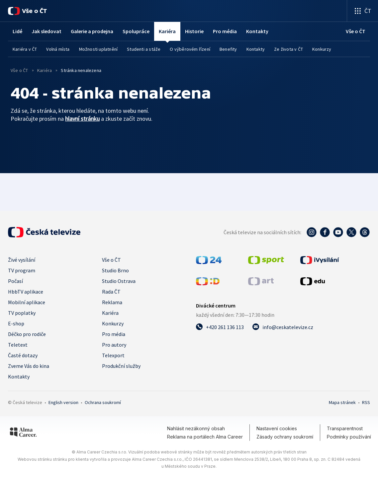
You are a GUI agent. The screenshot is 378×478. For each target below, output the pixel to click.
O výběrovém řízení (190, 49)
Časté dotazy (23, 355)
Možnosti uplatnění (98, 49)
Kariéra (110, 312)
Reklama (112, 302)
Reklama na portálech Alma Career (205, 437)
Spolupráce (136, 31)
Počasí (15, 281)
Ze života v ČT (288, 49)
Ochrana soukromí (103, 402)
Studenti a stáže (143, 49)
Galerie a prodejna (92, 31)
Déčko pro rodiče (27, 334)
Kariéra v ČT (25, 49)
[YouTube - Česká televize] (338, 232)
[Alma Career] (23, 433)
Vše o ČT (111, 259)
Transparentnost (345, 428)
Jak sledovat (46, 31)
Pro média (225, 31)
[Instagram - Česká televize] (311, 232)
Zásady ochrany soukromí (284, 437)
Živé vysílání (21, 259)
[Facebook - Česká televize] (325, 232)
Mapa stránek (342, 402)
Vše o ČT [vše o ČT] (20, 70)
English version (63, 402)
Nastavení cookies (276, 428)
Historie (194, 31)
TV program (21, 270)
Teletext (18, 344)
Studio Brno (115, 270)
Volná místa (57, 49)
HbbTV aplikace (25, 291)
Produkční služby (121, 366)
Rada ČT (111, 291)
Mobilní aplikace (26, 302)
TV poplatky (22, 312)
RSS (366, 402)
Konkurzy (321, 49)
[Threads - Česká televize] (364, 232)
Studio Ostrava (119, 281)
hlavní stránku (82, 118)
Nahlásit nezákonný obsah (196, 428)
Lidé (17, 31)
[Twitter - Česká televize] (351, 232)
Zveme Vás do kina (28, 366)
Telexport (113, 355)
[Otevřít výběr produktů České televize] (362, 11)
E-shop (16, 323)
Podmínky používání (349, 437)
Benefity (228, 49)
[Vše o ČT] (27, 11)
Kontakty (257, 31)
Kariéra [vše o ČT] (44, 70)
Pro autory (114, 344)
